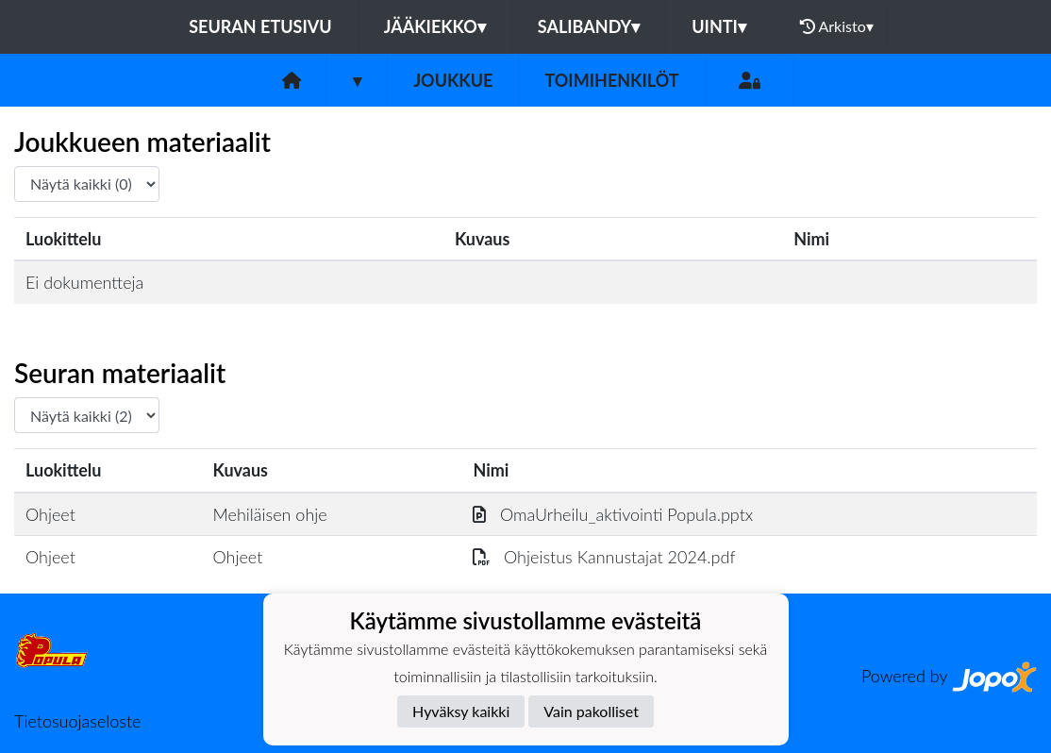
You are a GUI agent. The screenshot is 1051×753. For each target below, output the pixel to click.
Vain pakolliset (591, 711)
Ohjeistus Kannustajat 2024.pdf (604, 556)
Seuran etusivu (260, 26)
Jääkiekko (435, 26)
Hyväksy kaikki (460, 711)
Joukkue (452, 80)
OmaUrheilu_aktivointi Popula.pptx (613, 514)
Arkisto (837, 26)
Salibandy (589, 26)
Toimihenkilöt (611, 80)
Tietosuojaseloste (77, 721)
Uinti (719, 26)
